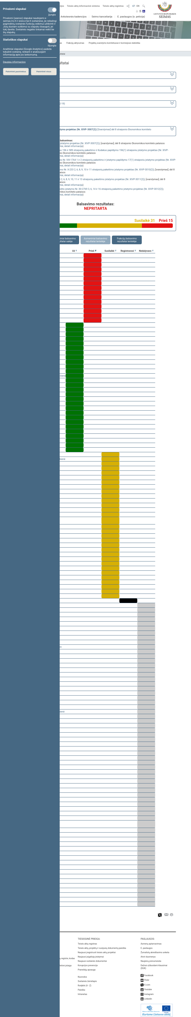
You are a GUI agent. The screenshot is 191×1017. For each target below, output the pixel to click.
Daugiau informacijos (14, 62)
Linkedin (148, 997)
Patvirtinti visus (43, 71)
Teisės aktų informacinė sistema (83, 6)
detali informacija (73, 146)
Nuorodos (82, 975)
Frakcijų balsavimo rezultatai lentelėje (127, 240)
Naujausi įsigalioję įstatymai (91, 954)
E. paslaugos (147, 946)
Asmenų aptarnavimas (151, 941)
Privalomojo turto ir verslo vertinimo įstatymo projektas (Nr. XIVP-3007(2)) (60, 143)
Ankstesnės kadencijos (74, 16)
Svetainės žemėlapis (87, 979)
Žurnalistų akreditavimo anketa (155, 950)
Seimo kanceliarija (102, 16)
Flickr (146, 978)
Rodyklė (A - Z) (84, 983)
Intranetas (82, 992)
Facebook (148, 973)
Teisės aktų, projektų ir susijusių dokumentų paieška (102, 946)
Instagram (149, 992)
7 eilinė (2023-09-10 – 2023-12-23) (35, 89)
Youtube (148, 987)
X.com (147, 982)
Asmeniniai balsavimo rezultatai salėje (64, 240)
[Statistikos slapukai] (52, 40)
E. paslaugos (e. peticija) (131, 16)
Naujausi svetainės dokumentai (92, 959)
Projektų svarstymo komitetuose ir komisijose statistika (114, 43)
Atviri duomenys (148, 954)
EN (138, 6)
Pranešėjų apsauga (87, 967)
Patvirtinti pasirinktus (16, 71)
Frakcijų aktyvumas (75, 43)
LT (134, 6)
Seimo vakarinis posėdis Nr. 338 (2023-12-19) (41, 103)
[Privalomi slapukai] (52, 9)
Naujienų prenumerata (151, 959)
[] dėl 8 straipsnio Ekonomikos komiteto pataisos (84, 131)
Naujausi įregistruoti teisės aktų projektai (97, 950)
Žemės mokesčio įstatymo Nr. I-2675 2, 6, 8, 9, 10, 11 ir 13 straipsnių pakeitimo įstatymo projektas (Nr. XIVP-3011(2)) (83, 179)
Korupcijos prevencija (88, 963)
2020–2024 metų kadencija (31, 75)
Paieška (81, 988)
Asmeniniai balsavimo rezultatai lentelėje (95, 240)
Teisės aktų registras (113, 6)
